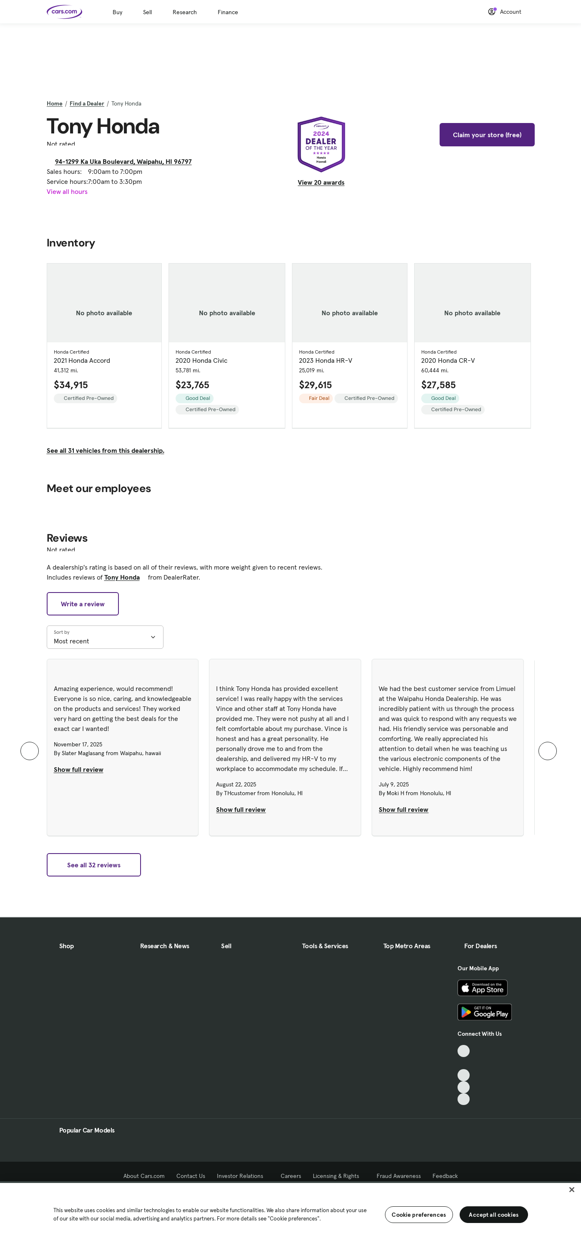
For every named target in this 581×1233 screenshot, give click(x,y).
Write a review (83, 604)
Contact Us (190, 1176)
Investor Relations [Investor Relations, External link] (243, 1176)
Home (55, 103)
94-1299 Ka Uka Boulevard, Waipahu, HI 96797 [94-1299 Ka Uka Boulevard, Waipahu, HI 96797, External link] (127, 161)
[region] (290, 1207)
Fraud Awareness (399, 1176)
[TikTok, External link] (464, 1051)
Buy (117, 12)
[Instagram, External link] (464, 1087)
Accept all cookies (493, 1214)
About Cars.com (144, 1176)
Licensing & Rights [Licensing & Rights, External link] (339, 1176)
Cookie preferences (419, 1214)
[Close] (572, 1189)
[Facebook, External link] (464, 1063)
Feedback (445, 1176)
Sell (147, 12)
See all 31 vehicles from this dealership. (105, 450)
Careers (291, 1176)
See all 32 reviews (94, 865)
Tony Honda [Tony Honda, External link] (125, 577)
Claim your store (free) (487, 135)
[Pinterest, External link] (464, 1099)
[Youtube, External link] (464, 1075)
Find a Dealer (87, 103)
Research (185, 12)
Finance (228, 12)
